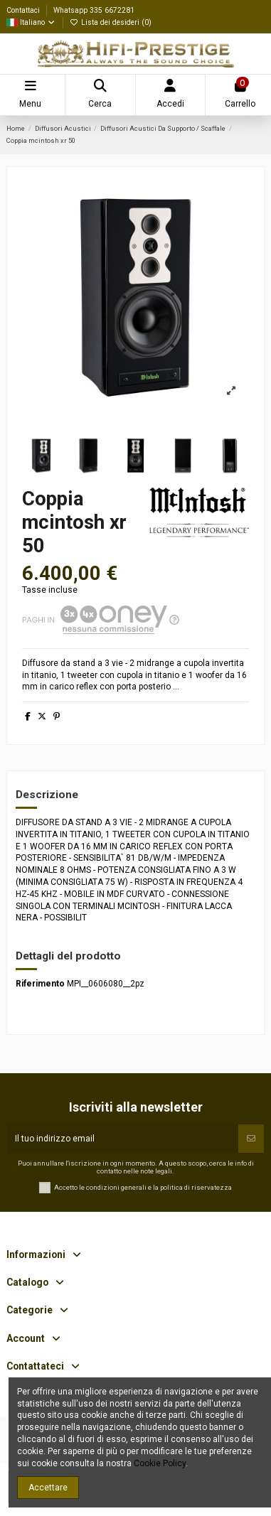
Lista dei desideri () (111, 22)
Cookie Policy (160, 1463)
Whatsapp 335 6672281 (93, 10)
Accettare (48, 1488)
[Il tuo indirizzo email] (122, 1139)
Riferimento (40, 984)
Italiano (31, 22)
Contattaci (24, 10)
